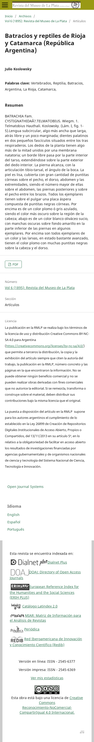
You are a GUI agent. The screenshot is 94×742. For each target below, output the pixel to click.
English (13, 514)
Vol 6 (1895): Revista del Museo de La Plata (36, 21)
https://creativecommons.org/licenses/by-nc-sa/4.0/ (44, 346)
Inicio (9, 16)
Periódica (31, 629)
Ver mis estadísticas (47, 678)
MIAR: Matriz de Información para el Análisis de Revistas (45, 618)
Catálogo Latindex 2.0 (40, 606)
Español (13, 522)
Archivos (25, 16)
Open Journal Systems (25, 486)
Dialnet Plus (57, 562)
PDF (15, 264)
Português (15, 529)
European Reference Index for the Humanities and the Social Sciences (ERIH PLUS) (44, 592)
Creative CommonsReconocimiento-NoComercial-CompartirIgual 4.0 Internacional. (51, 705)
